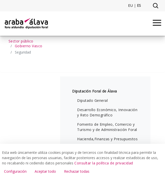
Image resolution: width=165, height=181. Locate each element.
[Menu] (157, 23)
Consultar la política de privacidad (103, 163)
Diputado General (92, 100)
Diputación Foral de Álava (94, 91)
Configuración (15, 171)
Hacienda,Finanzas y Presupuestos (107, 139)
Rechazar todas (76, 171)
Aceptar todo (45, 171)
